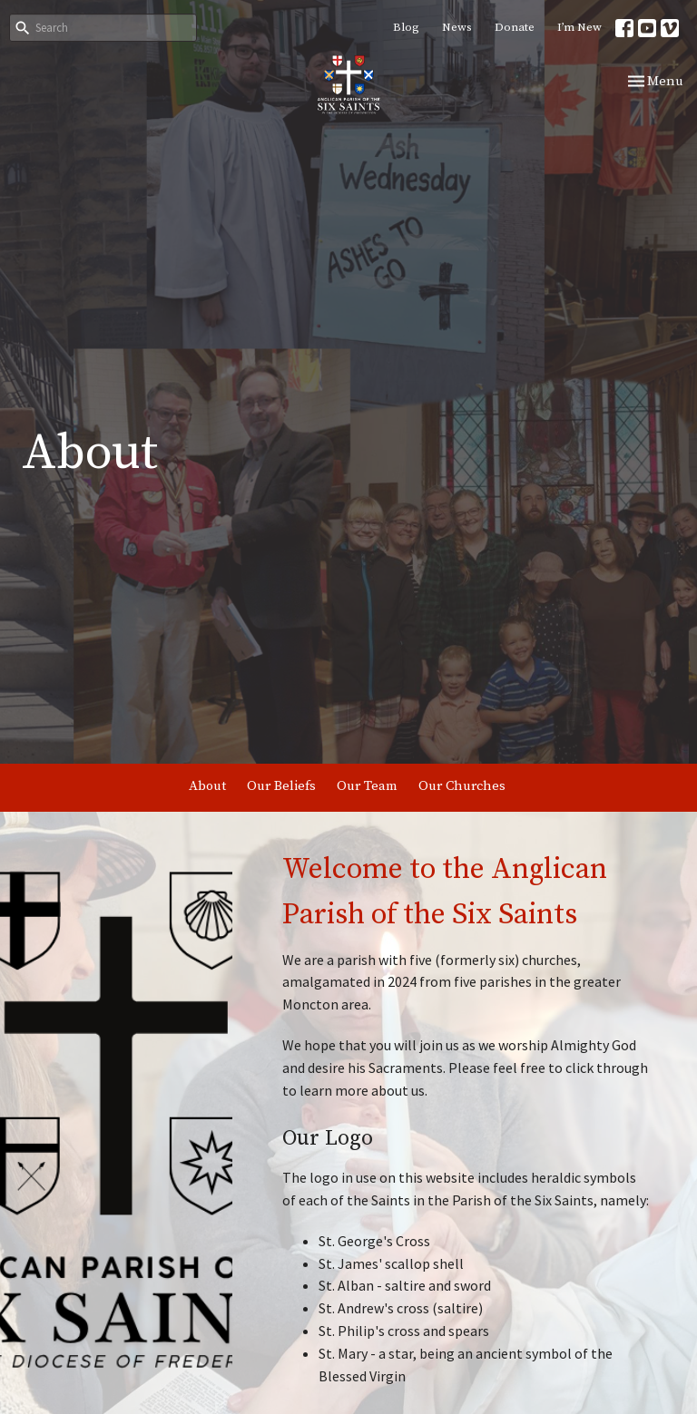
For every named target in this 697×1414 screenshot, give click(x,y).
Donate (515, 27)
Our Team (367, 786)
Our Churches (462, 786)
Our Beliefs (281, 786)
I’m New (579, 27)
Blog (406, 27)
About (207, 786)
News (457, 27)
